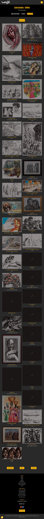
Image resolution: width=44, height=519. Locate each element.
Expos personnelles (22, 483)
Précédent (10, 468)
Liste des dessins (22, 492)
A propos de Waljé (22, 490)
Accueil (22, 510)
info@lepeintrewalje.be (22, 501)
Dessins (21, 480)
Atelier (22, 477)
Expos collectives (22, 484)
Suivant (34, 468)
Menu (22, 468)
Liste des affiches (22, 494)
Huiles (22, 478)
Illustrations (22, 481)
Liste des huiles (22, 491)
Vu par (22, 485)
